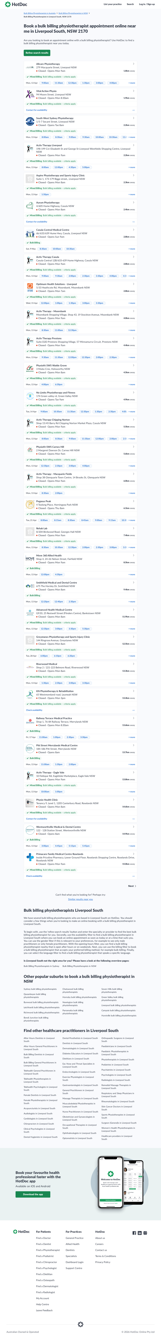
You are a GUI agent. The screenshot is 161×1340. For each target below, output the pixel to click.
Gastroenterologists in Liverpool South (80, 1085)
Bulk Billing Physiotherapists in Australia (40, 13)
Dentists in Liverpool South (75, 1043)
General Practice (74, 1238)
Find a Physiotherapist (48, 1250)
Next (131, 886)
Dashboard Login (75, 1262)
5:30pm (86, 629)
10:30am (113, 137)
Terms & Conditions (105, 1256)
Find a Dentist (43, 1244)
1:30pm (86, 83)
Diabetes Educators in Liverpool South (80, 1054)
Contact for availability (80, 110)
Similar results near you (80, 899)
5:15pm (72, 846)
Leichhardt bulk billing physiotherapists (42, 1008)
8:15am (57, 520)
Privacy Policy (102, 1262)
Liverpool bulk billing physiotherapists (118, 1005)
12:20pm (45, 602)
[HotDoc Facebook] (134, 1233)
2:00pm (72, 276)
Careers (99, 1244)
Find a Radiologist (45, 1292)
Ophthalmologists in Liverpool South (79, 1133)
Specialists (71, 1256)
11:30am (59, 83)
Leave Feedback (44, 1310)
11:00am (59, 330)
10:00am (99, 137)
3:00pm (99, 83)
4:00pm (113, 83)
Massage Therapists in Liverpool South (80, 1099)
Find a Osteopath (45, 1280)
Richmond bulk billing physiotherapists (41, 1013)
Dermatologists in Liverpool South (78, 1048)
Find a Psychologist (46, 1268)
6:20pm (71, 656)
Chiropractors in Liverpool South (39, 1124)
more (132, 83)
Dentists (70, 1250)
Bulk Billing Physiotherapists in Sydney (41, 966)
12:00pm (59, 167)
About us (100, 1238)
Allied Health (72, 1244)
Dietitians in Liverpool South (76, 1059)
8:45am (85, 520)
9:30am (86, 137)
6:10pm (57, 656)
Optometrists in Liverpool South (77, 1138)
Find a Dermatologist (47, 1286)
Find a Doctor (43, 1238)
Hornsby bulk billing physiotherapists (80, 997)
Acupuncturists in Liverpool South (39, 1108)
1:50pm (45, 194)
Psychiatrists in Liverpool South (115, 1070)
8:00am (45, 137)
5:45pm (86, 846)
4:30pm (72, 167)
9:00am (45, 83)
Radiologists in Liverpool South (115, 1080)
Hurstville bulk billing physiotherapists (118, 1016)
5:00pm (86, 167)
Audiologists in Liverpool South (38, 1114)
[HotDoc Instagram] (145, 1233)
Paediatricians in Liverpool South (116, 1046)
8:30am (58, 137)
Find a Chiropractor (46, 1262)
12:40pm (59, 602)
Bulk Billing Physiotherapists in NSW (73, 13)
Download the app (33, 1194)
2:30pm (86, 276)
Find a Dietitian (44, 1274)
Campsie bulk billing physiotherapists (118, 1011)
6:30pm (58, 385)
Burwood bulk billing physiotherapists (41, 1002)
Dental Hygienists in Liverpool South (41, 1137)
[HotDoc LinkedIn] (139, 1233)
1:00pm (58, 303)
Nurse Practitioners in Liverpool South (80, 1112)
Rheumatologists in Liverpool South (117, 1102)
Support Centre (74, 1268)
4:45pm (58, 846)
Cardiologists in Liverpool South (38, 1119)
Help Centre (42, 1304)
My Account (42, 1298)
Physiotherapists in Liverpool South (117, 1060)
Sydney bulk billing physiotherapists (40, 989)
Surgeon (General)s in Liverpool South (119, 1123)
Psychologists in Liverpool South (116, 1075)
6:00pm (44, 656)
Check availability (80, 710)
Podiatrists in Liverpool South (115, 1065)
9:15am (112, 520)
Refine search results (37, 53)
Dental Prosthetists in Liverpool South (80, 1038)
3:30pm (99, 276)
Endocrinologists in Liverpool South (79, 1072)
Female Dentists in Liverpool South (40, 1095)
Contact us (101, 1250)
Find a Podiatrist (45, 1256)
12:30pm (72, 83)
